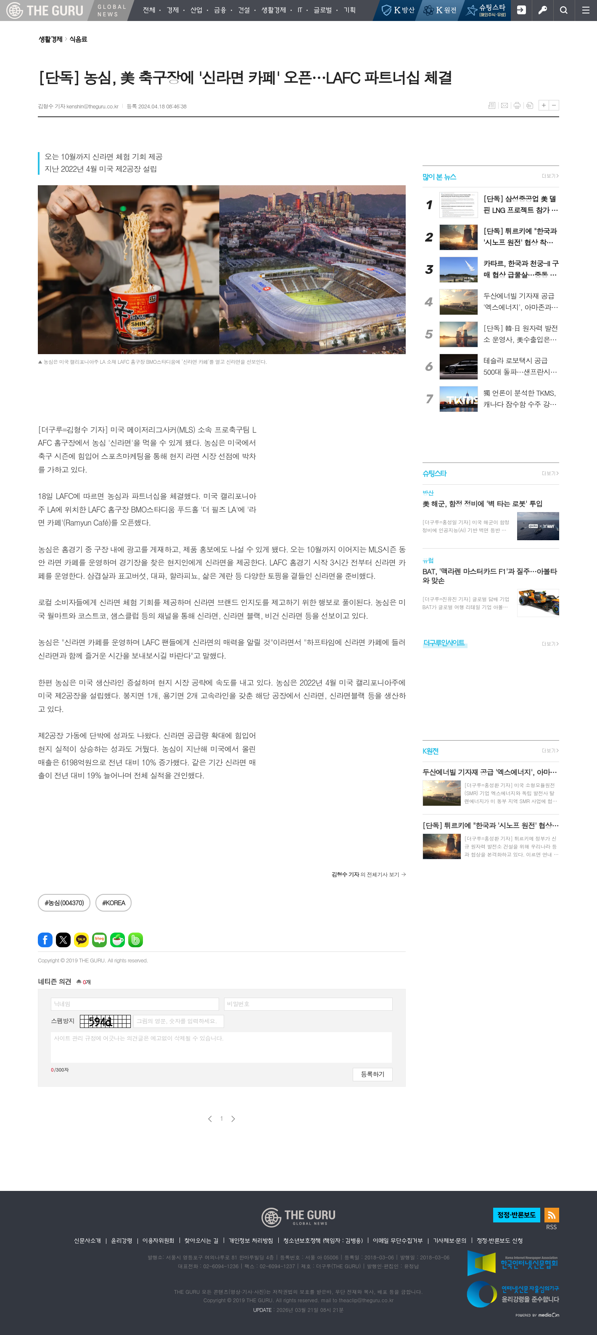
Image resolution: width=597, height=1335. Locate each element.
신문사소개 (87, 1240)
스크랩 (530, 105)
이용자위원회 (158, 1240)
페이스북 (45, 940)
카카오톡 (81, 940)
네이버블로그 (99, 940)
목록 (492, 105)
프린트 (517, 105)
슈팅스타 (434, 473)
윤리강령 (121, 1240)
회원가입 (521, 10)
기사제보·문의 (450, 1240)
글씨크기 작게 (554, 105)
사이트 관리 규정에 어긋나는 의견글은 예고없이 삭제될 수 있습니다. (139, 1038)
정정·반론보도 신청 (500, 1240)
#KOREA (113, 902)
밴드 (135, 940)
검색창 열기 (564, 10)
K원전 (430, 750)
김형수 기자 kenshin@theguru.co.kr (78, 106)
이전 (210, 1119)
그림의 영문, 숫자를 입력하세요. (176, 1021)
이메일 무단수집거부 (398, 1240)
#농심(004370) (64, 902)
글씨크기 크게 (544, 105)
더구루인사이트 (444, 642)
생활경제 (50, 39)
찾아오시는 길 (202, 1240)
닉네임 (62, 1004)
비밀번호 (238, 1004)
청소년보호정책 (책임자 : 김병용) (323, 1240)
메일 (504, 105)
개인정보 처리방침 (251, 1240)
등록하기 (372, 1074)
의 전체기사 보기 (365, 874)
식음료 (78, 39)
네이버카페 (117, 940)
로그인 (542, 10)
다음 (233, 1119)
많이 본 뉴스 (439, 176)
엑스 (63, 940)
